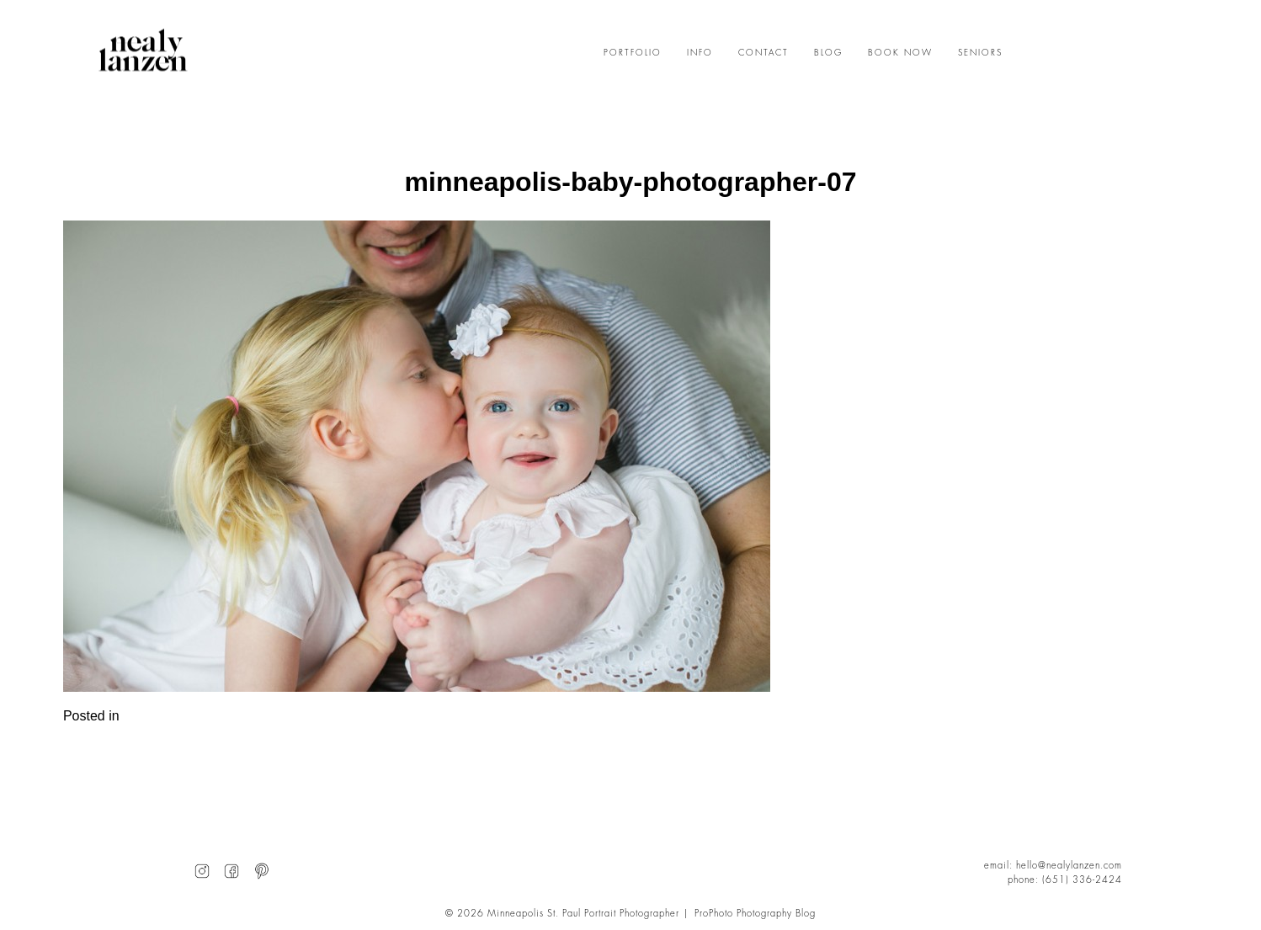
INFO (700, 53)
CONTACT (763, 53)
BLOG (828, 53)
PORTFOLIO (633, 53)
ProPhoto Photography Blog (755, 913)
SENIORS (980, 53)
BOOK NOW (900, 53)
